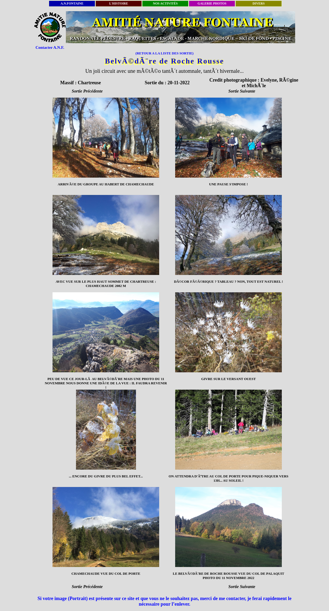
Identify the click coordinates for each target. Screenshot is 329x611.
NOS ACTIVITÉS (165, 3)
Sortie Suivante (241, 91)
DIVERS (258, 3)
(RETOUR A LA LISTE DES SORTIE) (164, 53)
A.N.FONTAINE (72, 3)
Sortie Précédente (87, 91)
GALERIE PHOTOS (212, 3)
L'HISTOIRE (118, 3)
